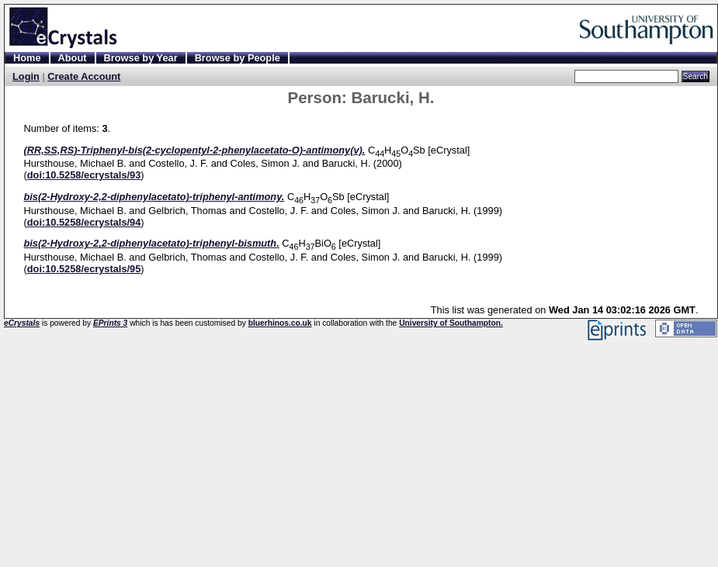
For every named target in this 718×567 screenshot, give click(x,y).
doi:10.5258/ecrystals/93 (84, 175)
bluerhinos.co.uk (280, 323)
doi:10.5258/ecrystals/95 (84, 269)
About (72, 58)
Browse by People (237, 58)
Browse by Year (141, 58)
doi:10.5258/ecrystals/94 (84, 222)
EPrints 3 (110, 323)
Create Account (83, 76)
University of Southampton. (451, 323)
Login (26, 76)
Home (27, 58)
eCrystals (22, 323)
